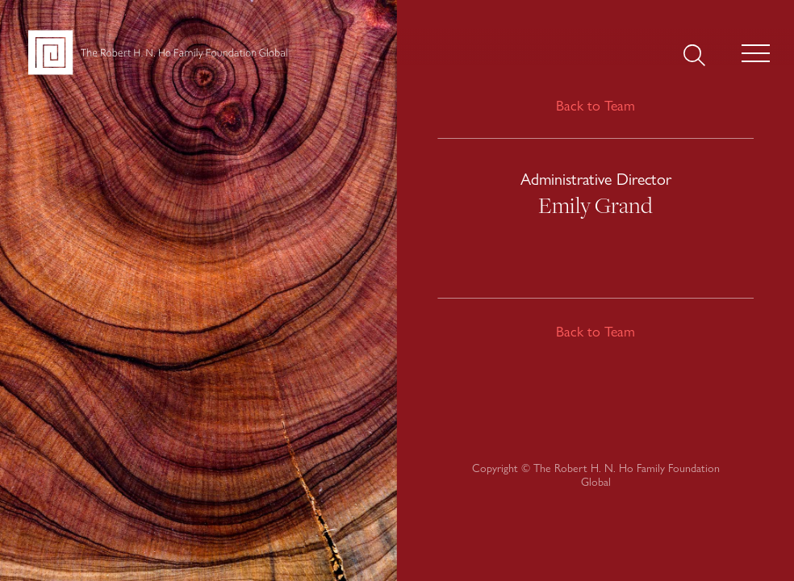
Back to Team (595, 105)
